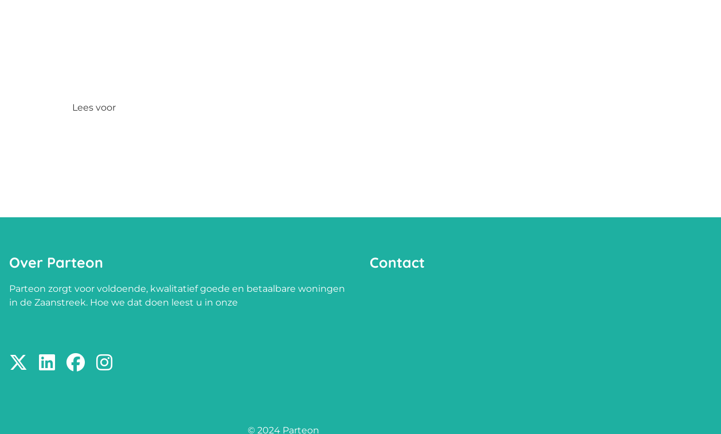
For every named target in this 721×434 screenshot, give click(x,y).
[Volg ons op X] (18, 363)
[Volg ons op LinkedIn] (47, 363)
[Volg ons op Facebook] (75, 363)
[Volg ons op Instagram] (104, 363)
